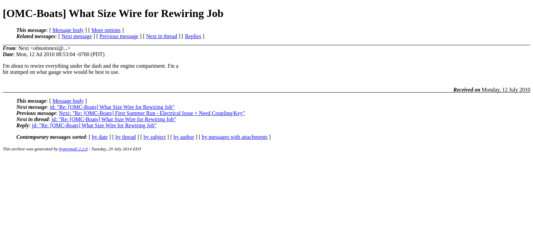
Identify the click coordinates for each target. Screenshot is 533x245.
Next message (77, 36)
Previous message (119, 36)
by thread (126, 137)
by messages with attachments (235, 137)
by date (100, 137)
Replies (193, 36)
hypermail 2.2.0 (73, 148)
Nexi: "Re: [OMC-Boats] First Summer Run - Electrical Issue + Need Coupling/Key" (152, 113)
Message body (68, 30)
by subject (154, 137)
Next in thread (161, 36)
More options (106, 30)
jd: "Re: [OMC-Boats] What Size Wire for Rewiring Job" (112, 107)
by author (183, 137)
